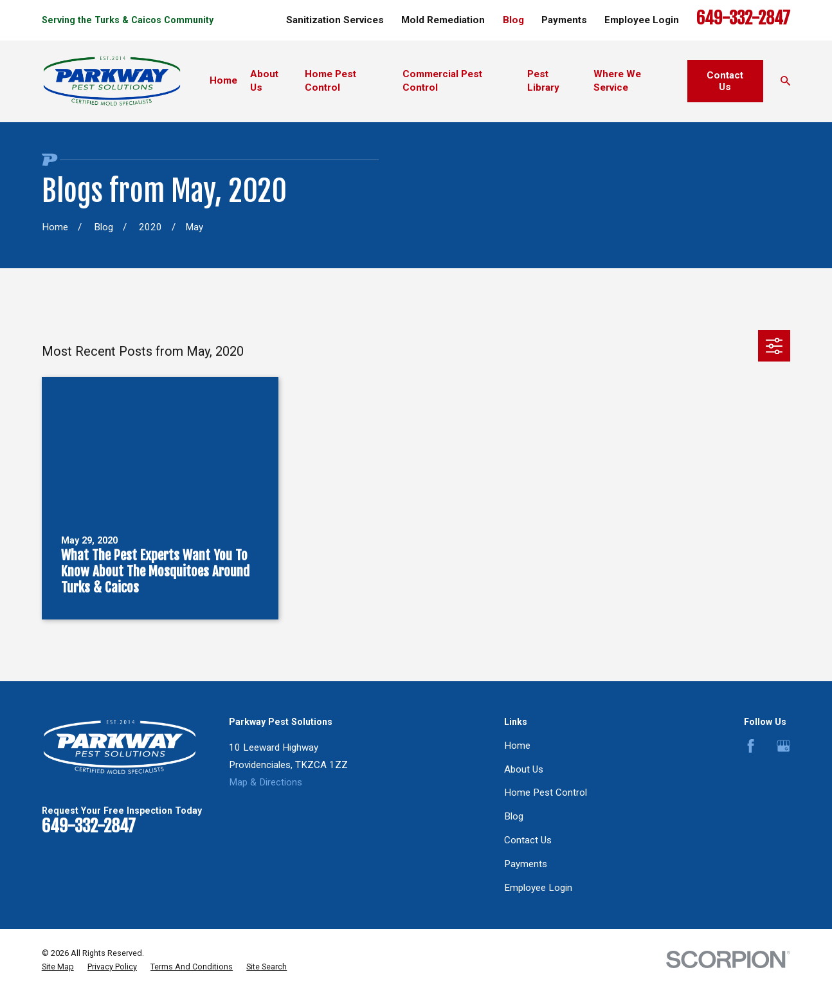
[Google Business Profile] (783, 746)
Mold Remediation (443, 20)
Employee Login (641, 20)
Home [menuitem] (223, 80)
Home (517, 745)
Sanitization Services (335, 20)
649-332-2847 (743, 18)
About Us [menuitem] (264, 80)
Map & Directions (265, 782)
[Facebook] (750, 746)
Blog (513, 20)
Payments (564, 20)
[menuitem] (58, 967)
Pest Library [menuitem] (543, 80)
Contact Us (725, 81)
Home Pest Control (545, 792)
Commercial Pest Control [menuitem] (442, 80)
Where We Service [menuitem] (617, 80)
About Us (523, 769)
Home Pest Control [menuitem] (330, 80)
